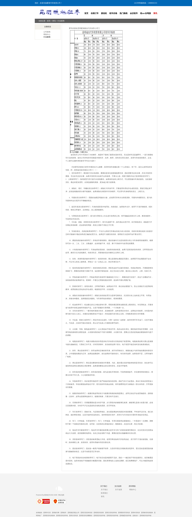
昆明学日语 (47, 512)
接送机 (104, 13)
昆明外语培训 (135, 512)
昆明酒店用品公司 (73, 512)
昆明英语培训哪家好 (85, 515)
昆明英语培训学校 (62, 515)
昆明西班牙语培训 (124, 512)
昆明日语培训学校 (111, 512)
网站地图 (61, 495)
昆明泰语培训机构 (147, 512)
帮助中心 (46, 34)
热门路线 (123, 13)
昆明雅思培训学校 (125, 515)
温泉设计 (135, 515)
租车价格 (113, 13)
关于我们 (104, 490)
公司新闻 (46, 32)
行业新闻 (61, 21)
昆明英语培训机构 (49, 515)
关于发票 (118, 490)
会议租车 (134, 13)
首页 (86, 13)
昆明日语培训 (73, 515)
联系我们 (104, 493)
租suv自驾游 (145, 13)
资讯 (155, 13)
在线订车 (95, 13)
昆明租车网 (55, 512)
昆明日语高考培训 (86, 512)
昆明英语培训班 (99, 512)
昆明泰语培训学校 (145, 515)
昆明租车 (63, 512)
